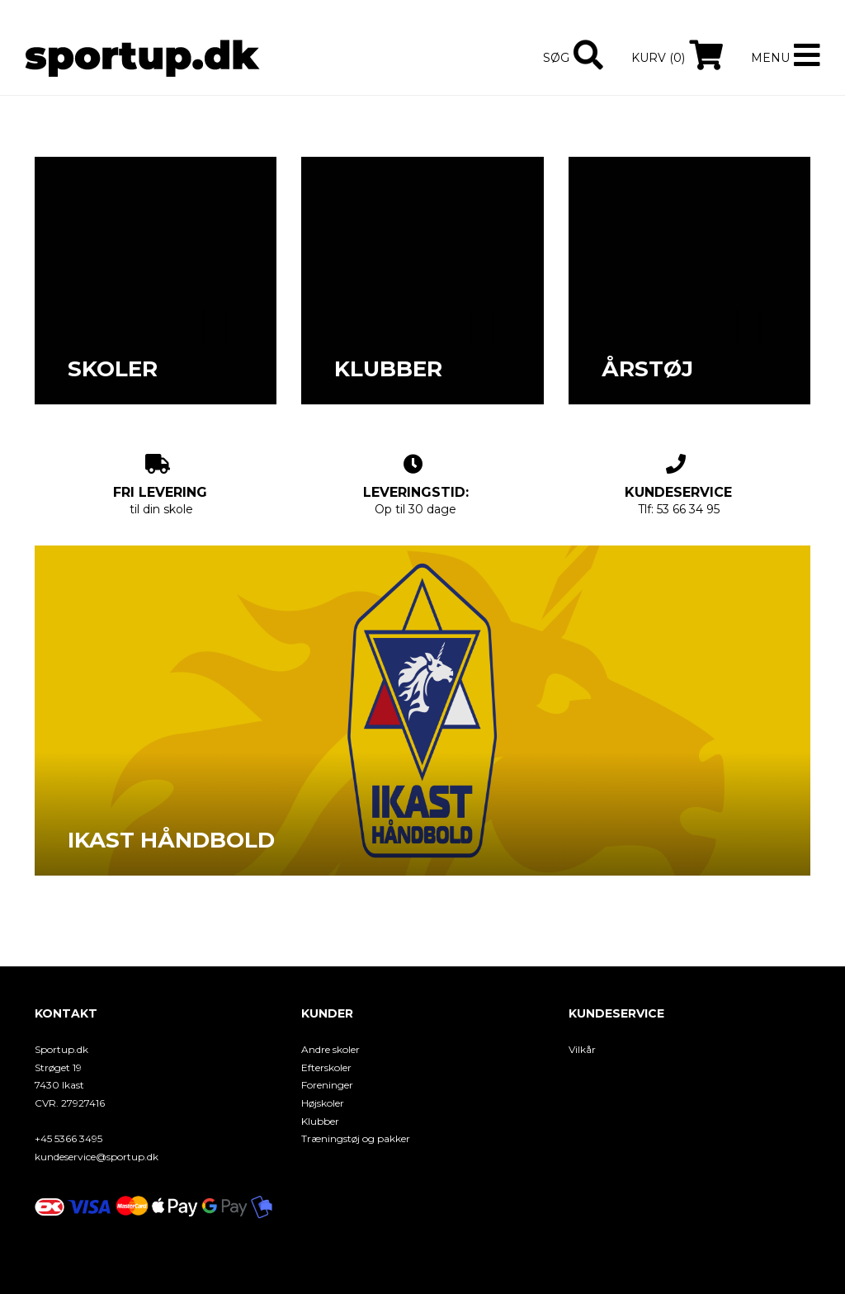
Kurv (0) (658, 57)
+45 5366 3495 (68, 1138)
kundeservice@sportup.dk (96, 1156)
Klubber (320, 1121)
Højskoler (322, 1103)
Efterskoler (326, 1067)
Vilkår (582, 1049)
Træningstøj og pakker (355, 1138)
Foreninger (327, 1085)
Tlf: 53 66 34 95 (678, 485)
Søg (556, 57)
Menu (770, 57)
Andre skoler (330, 1049)
